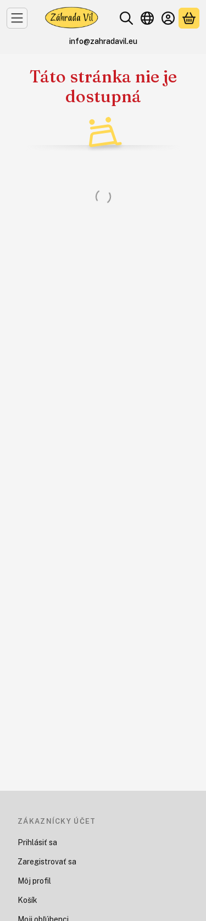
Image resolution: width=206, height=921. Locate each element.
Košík (27, 900)
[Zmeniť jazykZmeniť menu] (147, 18)
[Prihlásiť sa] (168, 18)
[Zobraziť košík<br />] (189, 18)
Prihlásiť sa (37, 842)
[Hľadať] (126, 18)
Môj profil (34, 880)
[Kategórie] (17, 18)
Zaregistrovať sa (47, 861)
